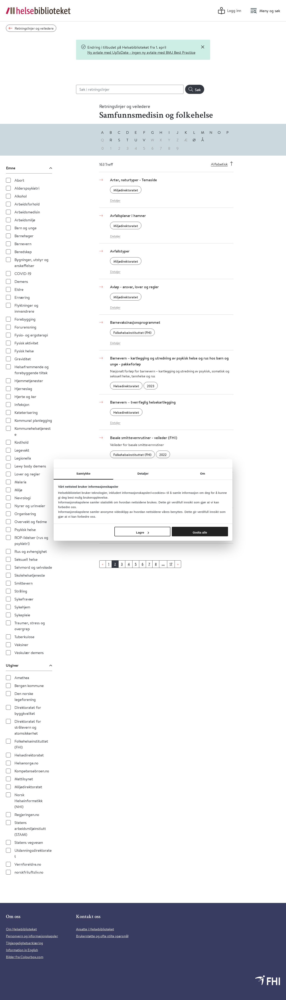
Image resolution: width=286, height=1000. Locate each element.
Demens (21, 281)
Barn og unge (25, 227)
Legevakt (21, 450)
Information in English (22, 950)
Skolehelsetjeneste (29, 575)
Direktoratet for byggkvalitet (27, 710)
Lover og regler (27, 473)
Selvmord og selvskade (33, 567)
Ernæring (22, 297)
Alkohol (20, 196)
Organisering (25, 513)
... (163, 564)
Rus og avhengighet (30, 551)
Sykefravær (24, 598)
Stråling (20, 591)
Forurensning (25, 327)
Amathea (21, 677)
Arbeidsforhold (27, 203)
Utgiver (12, 665)
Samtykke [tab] (83, 473)
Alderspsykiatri (26, 188)
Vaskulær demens (29, 652)
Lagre (142, 532)
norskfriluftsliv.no (28, 872)
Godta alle (200, 532)
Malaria (20, 481)
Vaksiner (21, 644)
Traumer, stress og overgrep (29, 625)
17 (171, 564)
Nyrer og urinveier (29, 505)
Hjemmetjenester (28, 380)
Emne (10, 168)
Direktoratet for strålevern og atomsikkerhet (27, 727)
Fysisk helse (24, 350)
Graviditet (22, 358)
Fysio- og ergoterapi (31, 334)
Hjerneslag (23, 388)
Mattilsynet (23, 778)
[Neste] (178, 564)
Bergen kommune (29, 685)
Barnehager (24, 235)
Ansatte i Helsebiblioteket (95, 929)
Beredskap (23, 251)
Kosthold (21, 442)
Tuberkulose (24, 636)
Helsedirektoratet (29, 754)
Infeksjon (21, 404)
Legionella (22, 458)
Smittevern (23, 583)
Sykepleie (22, 614)
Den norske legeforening (25, 696)
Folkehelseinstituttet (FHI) (31, 744)
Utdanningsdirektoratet (33, 853)
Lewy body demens (30, 465)
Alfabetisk (219, 164)
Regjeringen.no (26, 814)
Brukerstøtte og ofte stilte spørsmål (102, 936)
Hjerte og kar (25, 396)
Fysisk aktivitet (26, 342)
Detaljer (115, 200)
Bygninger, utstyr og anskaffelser (31, 262)
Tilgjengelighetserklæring (24, 943)
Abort (19, 180)
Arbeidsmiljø (24, 219)
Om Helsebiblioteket (21, 929)
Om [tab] (202, 473)
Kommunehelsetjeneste (32, 431)
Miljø (18, 489)
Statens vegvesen (28, 842)
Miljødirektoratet (28, 786)
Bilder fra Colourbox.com (24, 957)
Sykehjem (22, 606)
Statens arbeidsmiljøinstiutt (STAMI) (30, 828)
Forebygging (25, 319)
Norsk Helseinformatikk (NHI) (28, 800)
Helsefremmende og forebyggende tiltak (31, 369)
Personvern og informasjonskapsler (32, 936)
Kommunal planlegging (33, 420)
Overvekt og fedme (30, 521)
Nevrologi (22, 497)
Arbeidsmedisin (27, 211)
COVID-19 (22, 273)
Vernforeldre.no (27, 864)
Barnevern (22, 243)
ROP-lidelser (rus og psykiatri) (31, 540)
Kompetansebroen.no (31, 770)
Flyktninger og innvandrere (26, 308)
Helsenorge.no (26, 762)
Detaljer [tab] (143, 473)
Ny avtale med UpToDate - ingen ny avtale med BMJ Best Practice (141, 52)
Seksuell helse (26, 559)
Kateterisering (26, 412)
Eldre (18, 289)
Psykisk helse (25, 529)
